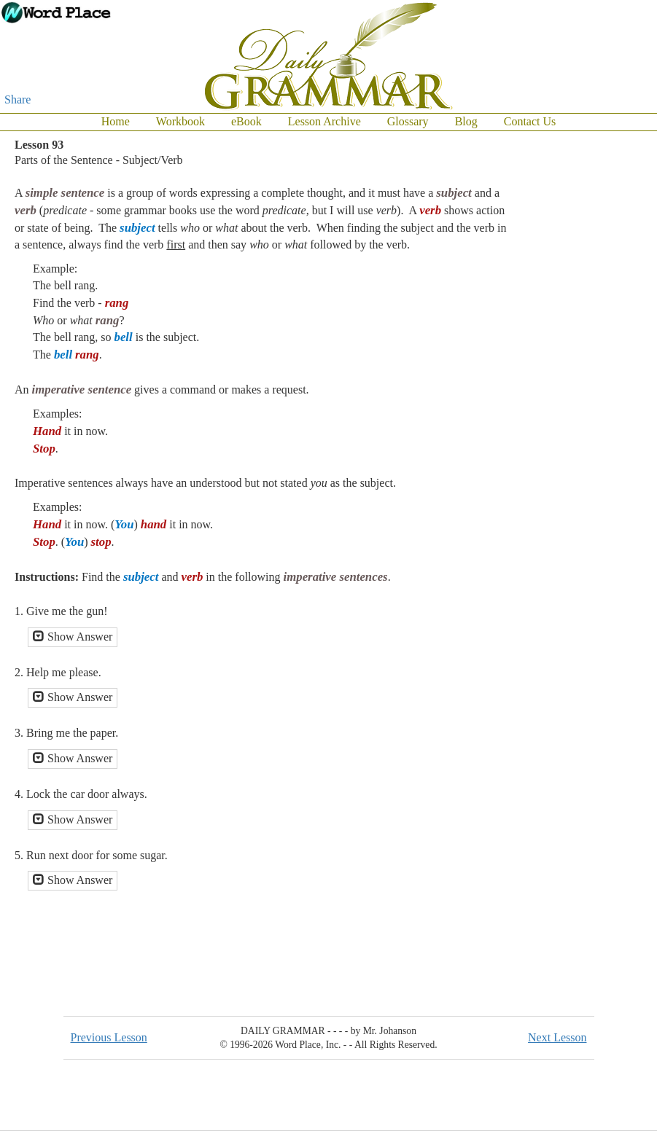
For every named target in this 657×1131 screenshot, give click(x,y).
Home (115, 121)
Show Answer (72, 636)
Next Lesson (557, 1037)
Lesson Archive (324, 121)
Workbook (180, 121)
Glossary (408, 121)
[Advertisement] (613, 349)
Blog (466, 121)
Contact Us (530, 121)
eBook (246, 121)
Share (17, 99)
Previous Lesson (109, 1037)
